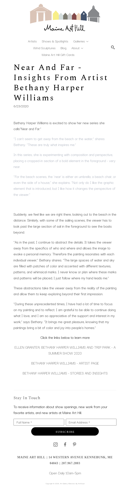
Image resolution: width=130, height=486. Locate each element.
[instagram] (55, 444)
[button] (80, 41)
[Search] (113, 47)
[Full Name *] (39, 422)
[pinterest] (74, 444)
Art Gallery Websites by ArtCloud (72, 483)
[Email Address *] (91, 422)
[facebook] (65, 444)
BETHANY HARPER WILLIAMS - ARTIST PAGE (65, 363)
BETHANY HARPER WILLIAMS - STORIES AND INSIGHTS (65, 373)
